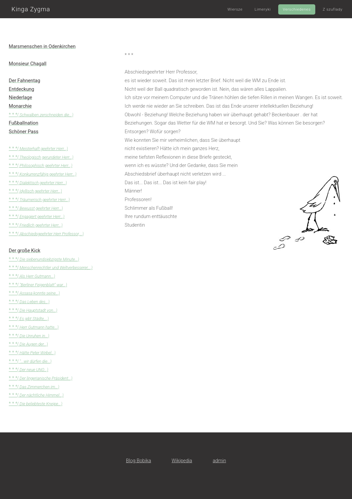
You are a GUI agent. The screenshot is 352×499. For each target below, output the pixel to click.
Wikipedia (182, 461)
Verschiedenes (297, 9)
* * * (41, 115)
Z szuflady (332, 9)
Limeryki (263, 9)
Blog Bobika (138, 461)
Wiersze (234, 9)
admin (219, 461)
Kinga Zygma (31, 9)
